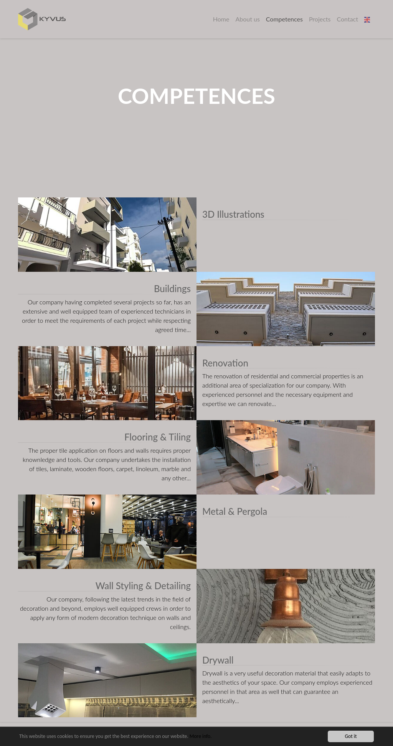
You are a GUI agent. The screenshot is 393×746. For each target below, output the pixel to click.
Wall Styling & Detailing (143, 585)
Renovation (225, 362)
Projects (320, 19)
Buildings (172, 288)
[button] (368, 19)
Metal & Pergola (234, 511)
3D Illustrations (233, 214)
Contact (347, 19)
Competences (284, 19)
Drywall (218, 659)
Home (221, 19)
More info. (201, 736)
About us (247, 19)
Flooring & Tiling (157, 436)
